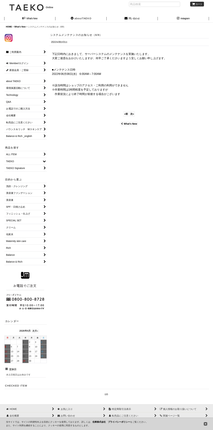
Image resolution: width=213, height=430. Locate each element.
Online (31, 7)
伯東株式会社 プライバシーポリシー (111, 422)
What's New (129, 123)
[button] (81, 19)
